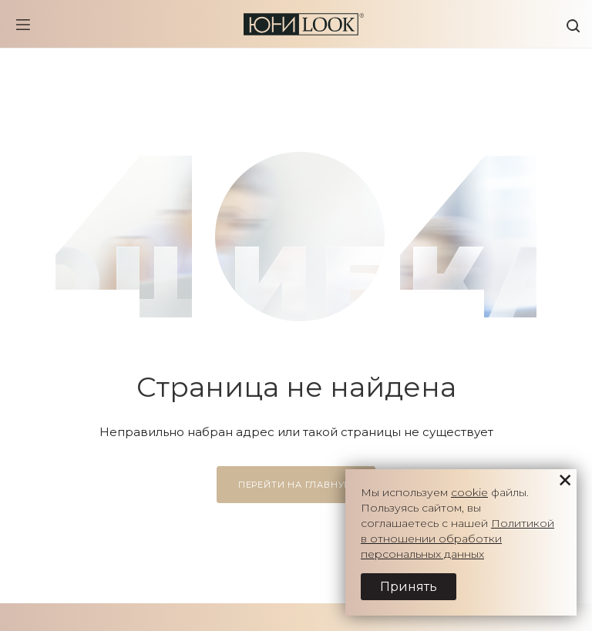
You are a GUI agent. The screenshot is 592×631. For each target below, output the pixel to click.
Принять (408, 586)
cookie (469, 492)
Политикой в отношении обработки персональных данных (457, 538)
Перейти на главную (296, 484)
